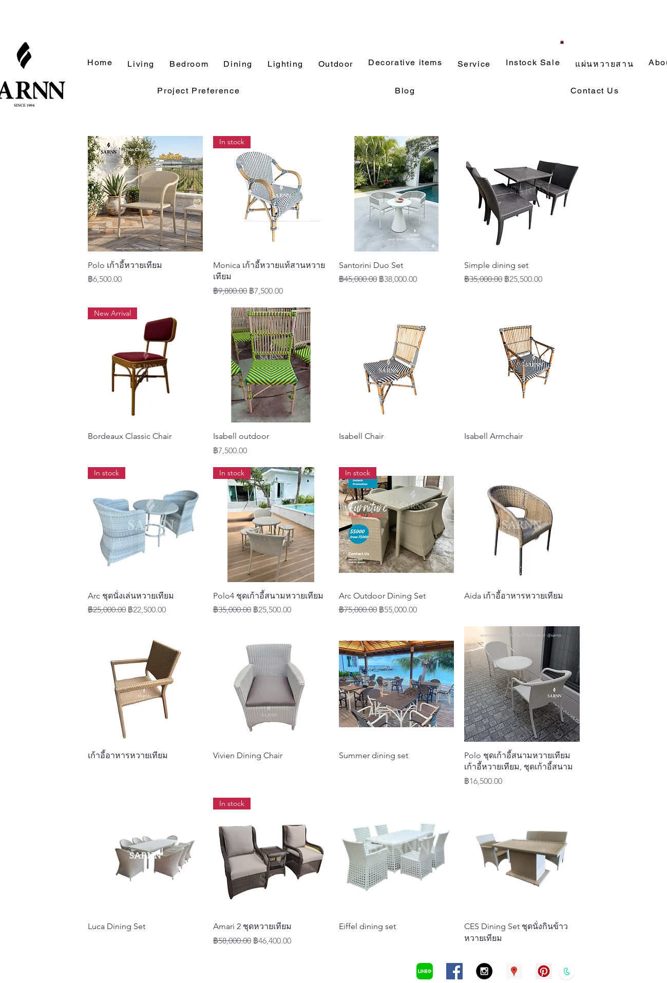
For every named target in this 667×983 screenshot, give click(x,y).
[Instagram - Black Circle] (484, 971)
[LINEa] (424, 971)
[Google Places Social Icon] (514, 971)
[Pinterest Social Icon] (544, 971)
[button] (562, 42)
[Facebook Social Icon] (454, 971)
